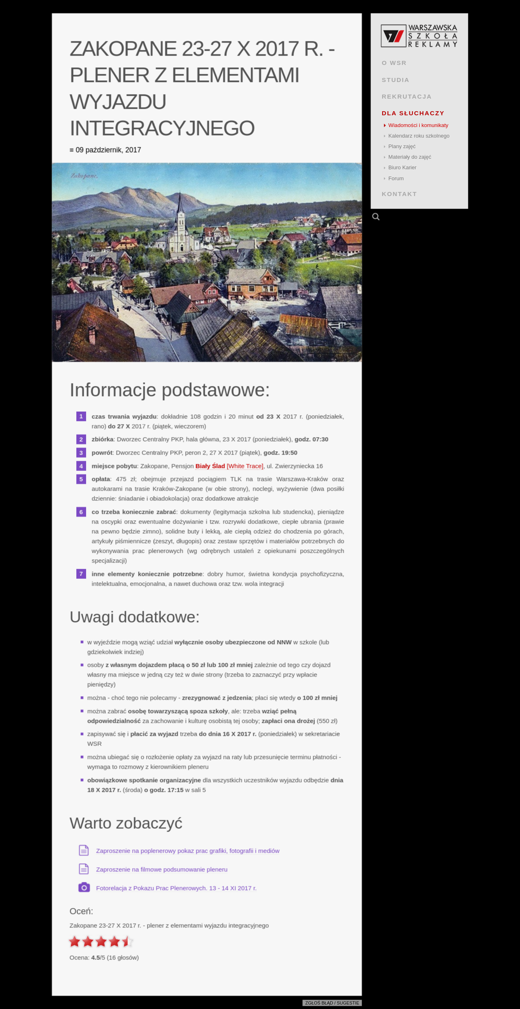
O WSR (394, 62)
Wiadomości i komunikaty (418, 125)
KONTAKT (399, 193)
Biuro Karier (402, 167)
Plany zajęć (402, 146)
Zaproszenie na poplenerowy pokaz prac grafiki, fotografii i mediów (188, 850)
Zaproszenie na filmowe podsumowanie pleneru (162, 869)
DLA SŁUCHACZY (413, 113)
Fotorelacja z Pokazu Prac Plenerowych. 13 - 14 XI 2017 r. (176, 887)
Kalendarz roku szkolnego (419, 136)
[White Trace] (229, 465)
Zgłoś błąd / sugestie (333, 1003)
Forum (396, 178)
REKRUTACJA (407, 96)
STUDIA (396, 79)
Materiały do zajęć (409, 157)
